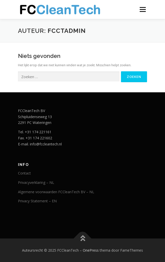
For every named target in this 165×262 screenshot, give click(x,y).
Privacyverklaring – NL (36, 182)
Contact (24, 173)
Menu (142, 9)
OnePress (91, 250)
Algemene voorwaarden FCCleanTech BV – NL (56, 191)
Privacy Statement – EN (37, 201)
